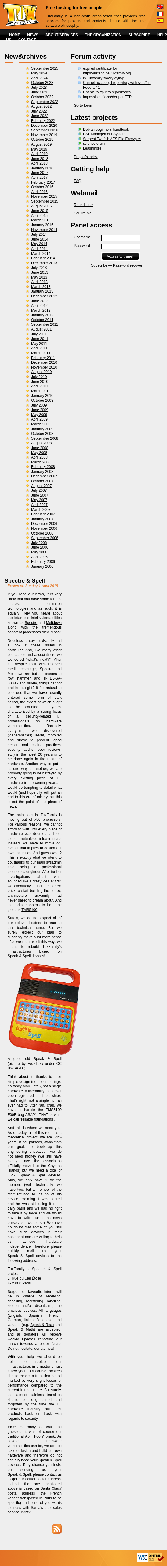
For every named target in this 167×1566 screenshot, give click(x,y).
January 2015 (42, 225)
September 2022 (44, 102)
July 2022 (39, 111)
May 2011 (39, 343)
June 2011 (39, 339)
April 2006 (39, 557)
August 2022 (41, 106)
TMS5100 (29, 910)
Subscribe (99, 265)
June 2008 (39, 448)
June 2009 (39, 410)
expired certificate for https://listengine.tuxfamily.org (107, 70)
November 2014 (44, 230)
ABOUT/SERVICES (61, 35)
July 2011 (39, 334)
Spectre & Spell (25, 581)
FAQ (77, 181)
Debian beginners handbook (106, 129)
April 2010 (39, 386)
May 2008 (39, 453)
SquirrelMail (83, 213)
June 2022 (39, 116)
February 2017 (43, 182)
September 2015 (44, 201)
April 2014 (39, 249)
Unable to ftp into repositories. (107, 92)
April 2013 (39, 282)
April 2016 (39, 192)
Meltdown (54, 623)
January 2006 (42, 566)
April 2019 (39, 154)
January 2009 (42, 429)
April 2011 (39, 348)
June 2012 (39, 301)
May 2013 (39, 277)
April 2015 (39, 215)
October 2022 (42, 97)
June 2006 (39, 547)
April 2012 (39, 305)
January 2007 (42, 519)
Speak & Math (21, 1329)
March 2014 (40, 253)
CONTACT (27, 40)
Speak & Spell (19, 956)
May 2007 (39, 500)
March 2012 (40, 310)
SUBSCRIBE (139, 35)
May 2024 (39, 73)
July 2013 (39, 267)
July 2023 (39, 87)
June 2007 (39, 495)
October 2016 (42, 187)
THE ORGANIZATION (103, 35)
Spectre (31, 623)
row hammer (19, 678)
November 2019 (44, 135)
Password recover (127, 265)
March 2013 (40, 287)
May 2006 (39, 552)
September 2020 (44, 130)
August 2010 (41, 372)
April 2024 (39, 78)
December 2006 (44, 523)
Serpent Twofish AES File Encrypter (112, 139)
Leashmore (92, 148)
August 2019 (41, 144)
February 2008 (43, 467)
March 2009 (40, 424)
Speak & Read (42, 1325)
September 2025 (44, 68)
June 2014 (39, 239)
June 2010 (39, 381)
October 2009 (42, 400)
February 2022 (43, 121)
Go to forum (83, 105)
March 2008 (40, 462)
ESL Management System (104, 134)
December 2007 (44, 476)
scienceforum (94, 143)
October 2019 (42, 139)
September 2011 (44, 324)
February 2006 (43, 562)
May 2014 (39, 244)
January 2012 (42, 315)
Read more (55, 30)
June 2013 (39, 272)
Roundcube (83, 205)
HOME (14, 35)
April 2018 (39, 163)
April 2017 (39, 177)
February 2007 (43, 514)
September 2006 (44, 538)
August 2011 (41, 329)
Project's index (86, 157)
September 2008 (44, 438)
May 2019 (39, 149)
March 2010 (40, 391)
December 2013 (44, 263)
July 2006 (39, 543)
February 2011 (43, 358)
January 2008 (42, 471)
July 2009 (39, 405)
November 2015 (44, 196)
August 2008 (41, 443)
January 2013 (42, 291)
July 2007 (39, 490)
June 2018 (39, 159)
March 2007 (40, 510)
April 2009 (39, 419)
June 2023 (39, 92)
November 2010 (44, 367)
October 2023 (42, 83)
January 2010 (42, 395)
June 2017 (39, 173)
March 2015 (40, 220)
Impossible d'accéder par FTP (107, 97)
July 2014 (39, 234)
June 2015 (39, 211)
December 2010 (44, 362)
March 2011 (40, 353)
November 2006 (44, 528)
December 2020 (44, 125)
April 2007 (39, 505)
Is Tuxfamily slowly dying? (104, 78)
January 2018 (42, 168)
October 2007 (42, 481)
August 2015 (41, 206)
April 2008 (39, 457)
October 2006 (42, 533)
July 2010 (39, 377)
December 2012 (44, 296)
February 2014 (43, 258)
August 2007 (41, 486)
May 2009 (39, 415)
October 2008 (42, 433)
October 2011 (42, 320)
